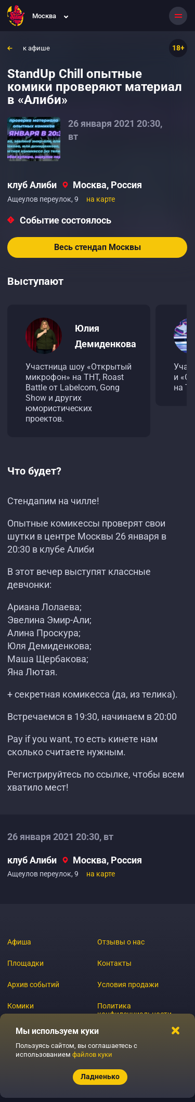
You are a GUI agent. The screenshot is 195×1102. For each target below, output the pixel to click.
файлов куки (92, 1054)
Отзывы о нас (121, 942)
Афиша (19, 942)
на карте (100, 199)
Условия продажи (128, 984)
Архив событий (33, 984)
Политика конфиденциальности (134, 1010)
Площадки (25, 963)
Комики (20, 1006)
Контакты (114, 963)
